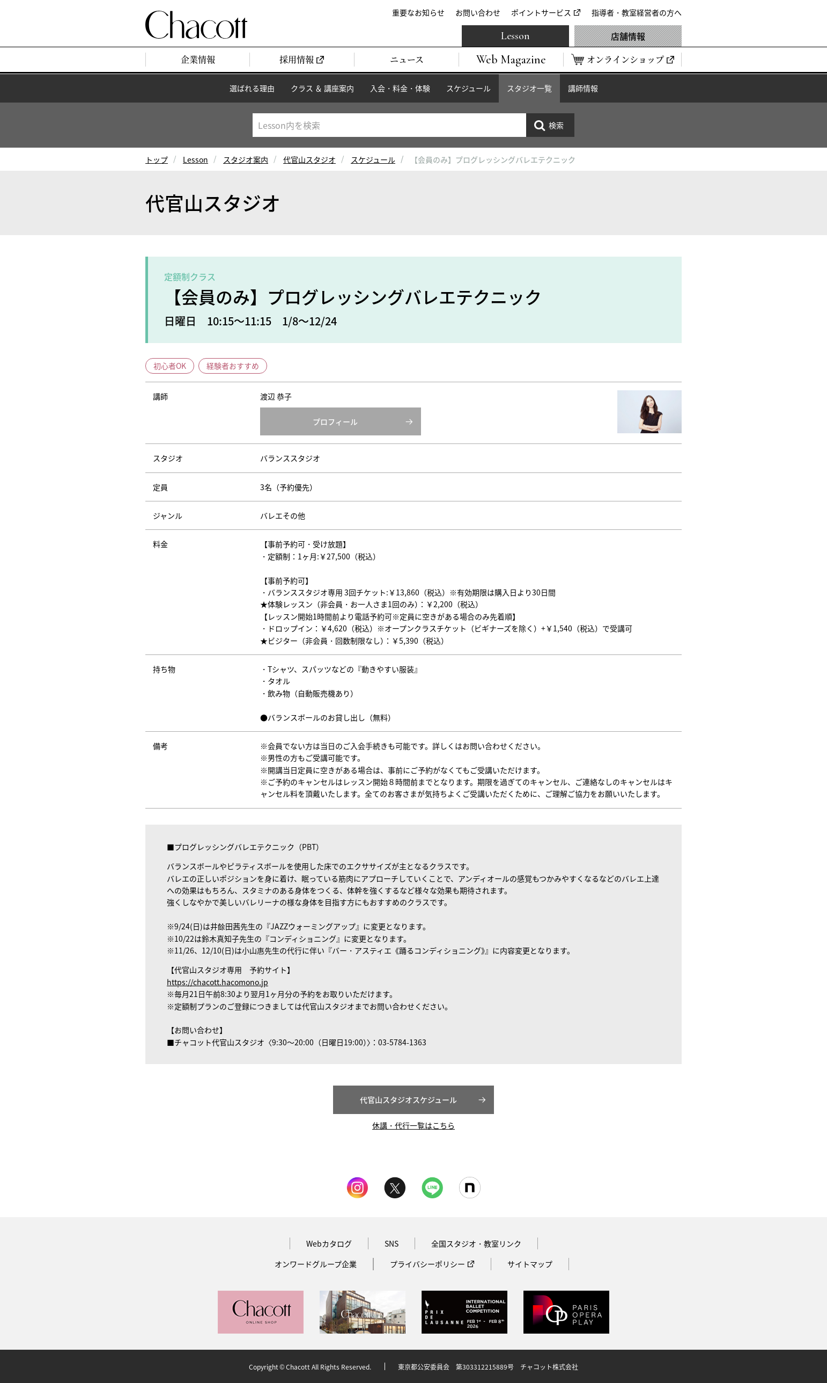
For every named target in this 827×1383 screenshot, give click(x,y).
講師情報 (583, 88)
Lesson (515, 36)
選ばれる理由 (252, 88)
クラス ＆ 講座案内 (322, 88)
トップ (156, 159)
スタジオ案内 (245, 159)
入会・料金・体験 (400, 88)
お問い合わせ (477, 12)
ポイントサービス (541, 12)
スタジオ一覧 (529, 88)
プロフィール (335, 421)
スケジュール (468, 88)
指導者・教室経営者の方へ (637, 12)
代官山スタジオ (309, 159)
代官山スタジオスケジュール (408, 1099)
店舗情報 (628, 36)
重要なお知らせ (418, 12)
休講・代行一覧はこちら (413, 1125)
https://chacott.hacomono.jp (217, 982)
